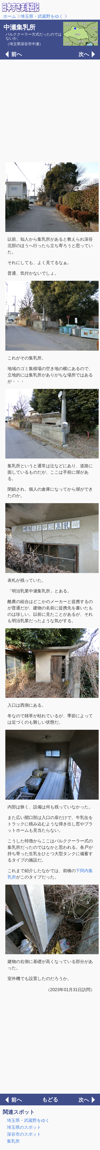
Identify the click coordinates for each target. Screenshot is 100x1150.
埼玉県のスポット (24, 1127)
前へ (16, 54)
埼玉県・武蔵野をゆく (42, 16)
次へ (83, 54)
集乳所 (13, 1141)
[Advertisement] (50, 110)
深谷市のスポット (24, 1134)
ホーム (9, 16)
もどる (50, 1099)
